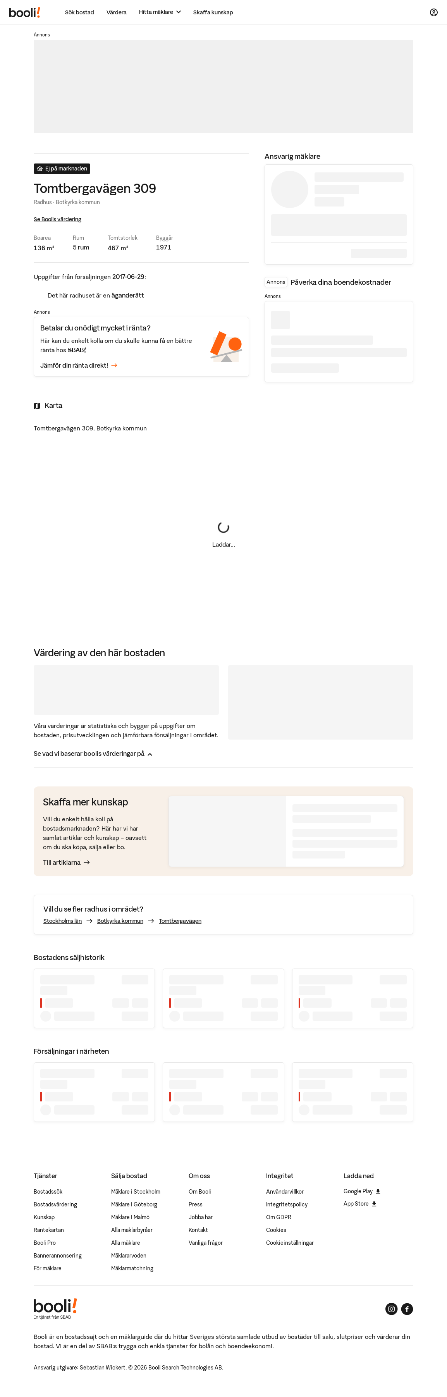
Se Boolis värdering (57, 219)
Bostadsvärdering (55, 1204)
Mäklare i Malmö (130, 1217)
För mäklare (48, 1268)
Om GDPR (278, 1217)
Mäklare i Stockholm (135, 1191)
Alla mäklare (125, 1242)
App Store (360, 1203)
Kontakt (198, 1230)
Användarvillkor (285, 1191)
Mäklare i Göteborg (134, 1204)
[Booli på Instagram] (391, 1309)
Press (196, 1204)
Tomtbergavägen (180, 920)
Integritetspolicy (287, 1204)
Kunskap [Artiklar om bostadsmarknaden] (44, 1217)
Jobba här (201, 1217)
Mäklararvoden (128, 1255)
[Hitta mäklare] (160, 12)
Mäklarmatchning (132, 1268)
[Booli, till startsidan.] (24, 12)
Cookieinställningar (290, 1242)
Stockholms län (62, 920)
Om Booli (200, 1191)
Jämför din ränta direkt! (78, 365)
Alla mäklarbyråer (132, 1230)
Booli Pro (45, 1242)
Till (66, 862)
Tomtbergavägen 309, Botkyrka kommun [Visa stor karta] (90, 428)
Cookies (276, 1230)
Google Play (362, 1191)
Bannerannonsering (58, 1255)
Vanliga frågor (206, 1242)
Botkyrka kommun (120, 920)
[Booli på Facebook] (407, 1309)
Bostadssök (48, 1191)
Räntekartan (49, 1230)
